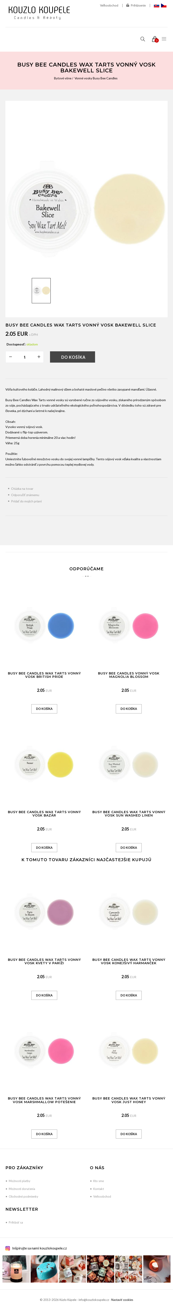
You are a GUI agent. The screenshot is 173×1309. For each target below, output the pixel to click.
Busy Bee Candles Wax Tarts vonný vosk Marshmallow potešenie (44, 1100)
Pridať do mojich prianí (26, 501)
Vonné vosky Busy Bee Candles (96, 78)
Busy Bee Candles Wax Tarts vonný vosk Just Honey (128, 1100)
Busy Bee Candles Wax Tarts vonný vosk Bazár (44, 813)
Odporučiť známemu (25, 495)
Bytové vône (62, 78)
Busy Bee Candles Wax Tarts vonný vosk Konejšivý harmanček (128, 961)
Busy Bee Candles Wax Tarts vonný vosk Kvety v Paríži (44, 961)
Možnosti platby (19, 1181)
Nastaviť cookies (122, 1300)
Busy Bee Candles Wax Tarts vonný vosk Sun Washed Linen (128, 813)
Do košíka (73, 357)
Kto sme (98, 1181)
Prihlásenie (136, 5)
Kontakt (98, 1189)
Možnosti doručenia (22, 1189)
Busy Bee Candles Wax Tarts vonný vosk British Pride (44, 675)
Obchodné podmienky (23, 1196)
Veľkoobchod (108, 5)
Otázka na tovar (22, 488)
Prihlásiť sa (16, 1222)
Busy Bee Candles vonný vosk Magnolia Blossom (128, 675)
